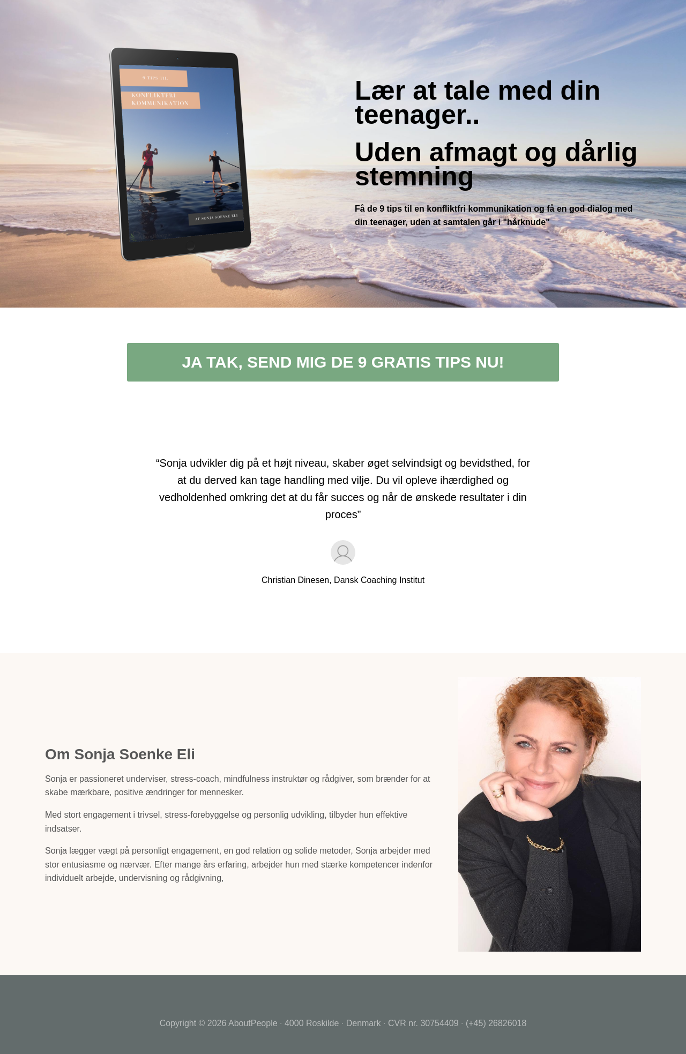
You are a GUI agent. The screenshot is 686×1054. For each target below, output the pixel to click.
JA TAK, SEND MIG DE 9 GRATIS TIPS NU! (343, 362)
